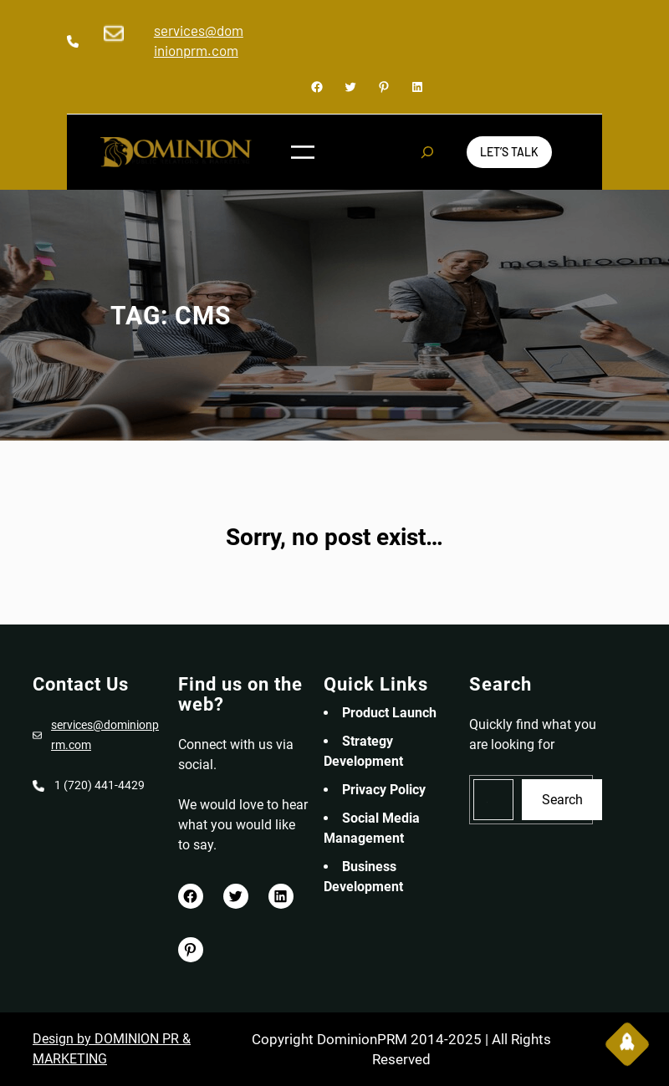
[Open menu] (302, 152)
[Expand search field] (427, 152)
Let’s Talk (509, 152)
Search (562, 800)
